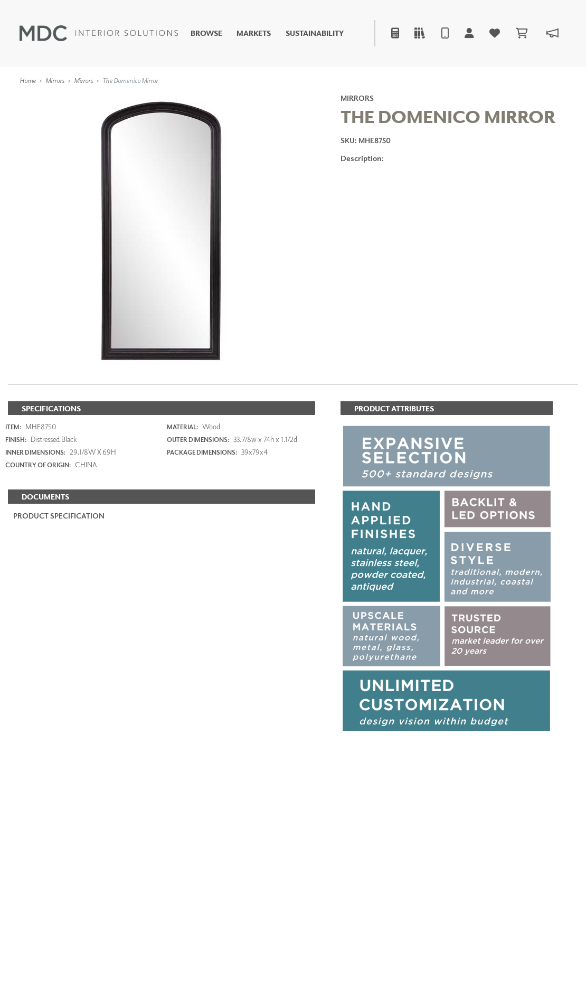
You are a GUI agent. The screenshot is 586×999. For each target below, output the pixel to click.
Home (28, 80)
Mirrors (54, 80)
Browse (206, 33)
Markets (254, 33)
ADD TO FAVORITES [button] (399, 214)
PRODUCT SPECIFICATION (59, 515)
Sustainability (315, 33)
